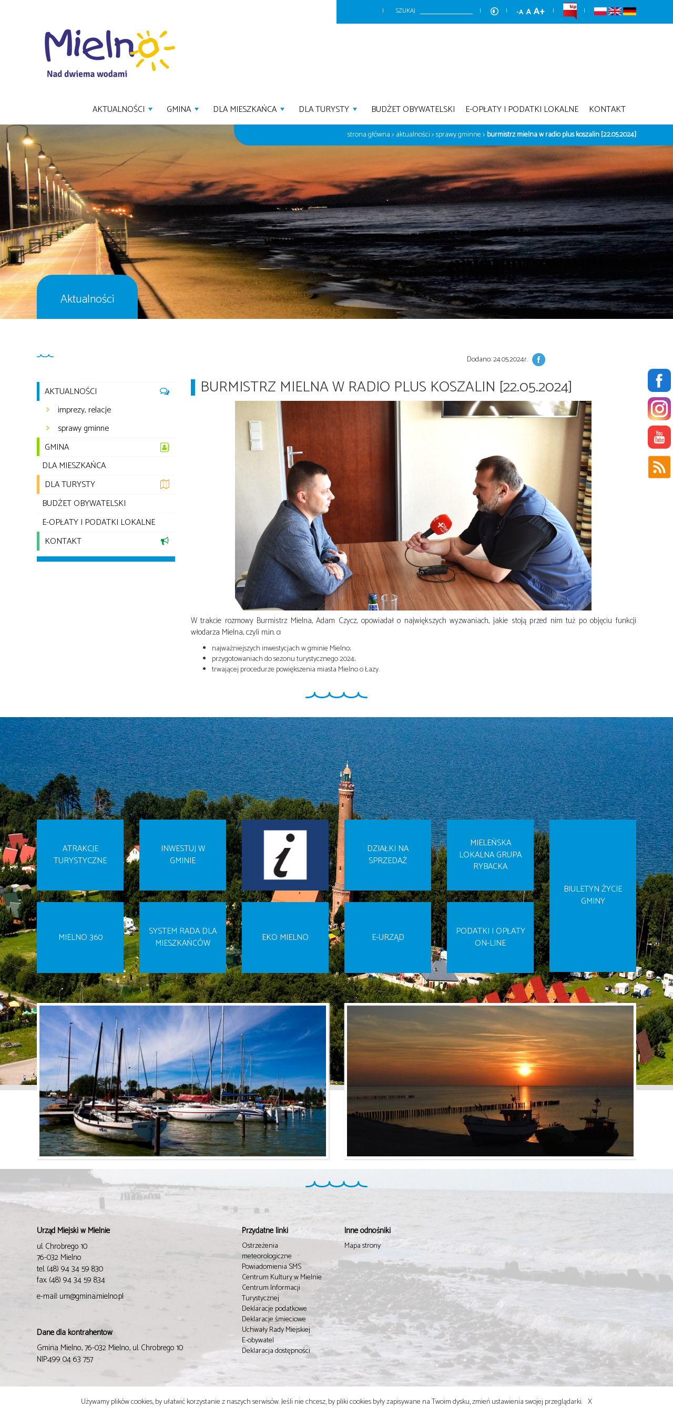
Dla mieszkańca (250, 108)
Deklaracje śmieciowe (274, 1319)
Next (642, 1089)
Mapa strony (362, 1246)
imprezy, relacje (84, 410)
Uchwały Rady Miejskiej (276, 1330)
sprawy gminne (83, 428)
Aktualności (124, 108)
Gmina (184, 108)
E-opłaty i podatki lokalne (521, 108)
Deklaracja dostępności (276, 1351)
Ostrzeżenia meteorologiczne (267, 1251)
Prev (30, 1089)
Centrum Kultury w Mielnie (282, 1277)
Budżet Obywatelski (413, 108)
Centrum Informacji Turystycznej (271, 1293)
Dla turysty (329, 108)
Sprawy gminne (458, 135)
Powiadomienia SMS (271, 1267)
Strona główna (369, 135)
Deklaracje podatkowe (274, 1309)
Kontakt (607, 108)
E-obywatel (258, 1340)
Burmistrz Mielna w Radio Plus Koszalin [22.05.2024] (561, 135)
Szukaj (405, 11)
